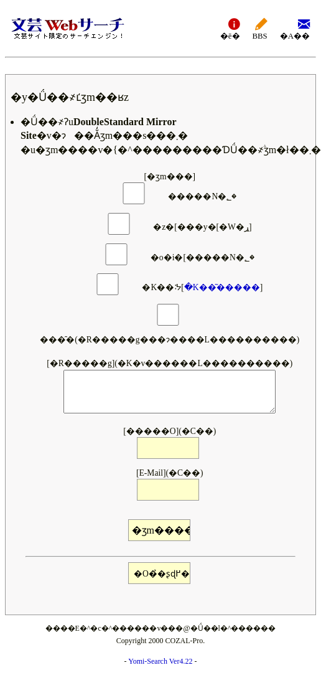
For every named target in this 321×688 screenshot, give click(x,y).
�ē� (230, 28)
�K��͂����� (222, 288)
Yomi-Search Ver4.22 (160, 661)
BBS (260, 28)
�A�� (295, 28)
